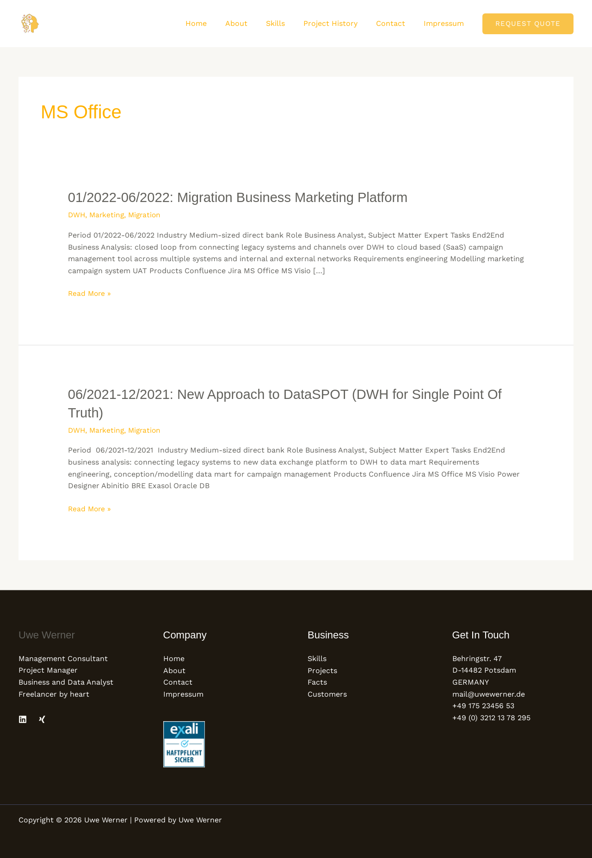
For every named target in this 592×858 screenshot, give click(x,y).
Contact (396, 23)
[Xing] (42, 717)
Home (216, 23)
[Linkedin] (22, 717)
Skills (288, 23)
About (253, 23)
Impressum (446, 23)
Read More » (90, 292)
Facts (317, 680)
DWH (77, 214)
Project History (340, 23)
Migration (147, 214)
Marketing (108, 214)
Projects (322, 668)
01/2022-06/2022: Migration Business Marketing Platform (243, 197)
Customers (327, 692)
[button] (528, 23)
